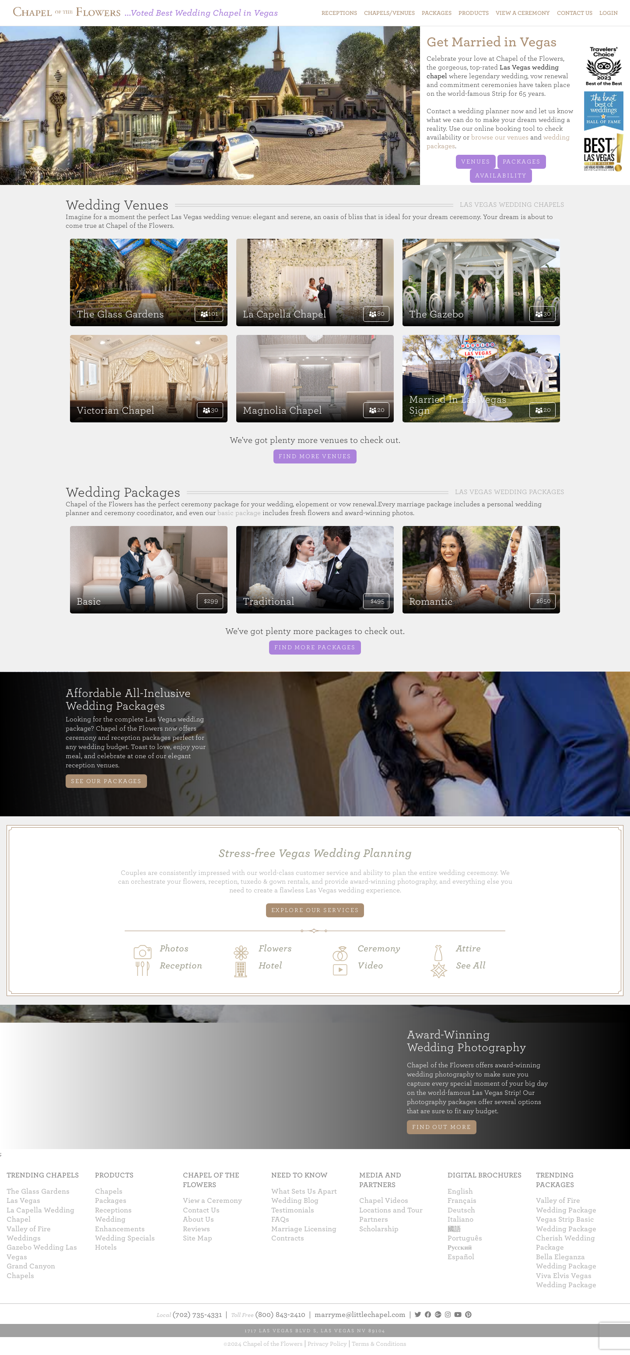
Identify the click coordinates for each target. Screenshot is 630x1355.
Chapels (108, 1191)
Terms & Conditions (379, 1344)
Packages (522, 161)
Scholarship (379, 1229)
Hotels (106, 1247)
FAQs (280, 1219)
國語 (454, 1229)
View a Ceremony (212, 1201)
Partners (373, 1219)
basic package (239, 512)
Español (461, 1257)
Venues (475, 161)
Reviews (196, 1229)
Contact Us (201, 1210)
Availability (501, 175)
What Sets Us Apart (304, 1191)
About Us (198, 1219)
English (460, 1191)
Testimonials (292, 1210)
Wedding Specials (125, 1238)
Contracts (287, 1238)
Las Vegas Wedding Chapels (512, 204)
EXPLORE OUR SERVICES (315, 910)
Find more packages (315, 647)
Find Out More (441, 1127)
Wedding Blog (294, 1201)
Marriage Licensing (303, 1229)
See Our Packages (106, 781)
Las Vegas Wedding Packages (509, 491)
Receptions (113, 1210)
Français (462, 1201)
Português (465, 1238)
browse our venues (499, 137)
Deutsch (461, 1210)
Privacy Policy (327, 1344)
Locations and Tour (391, 1210)
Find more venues (315, 456)
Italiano (460, 1219)
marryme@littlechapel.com (360, 1315)
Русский (460, 1247)
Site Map (197, 1238)
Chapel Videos (383, 1201)
